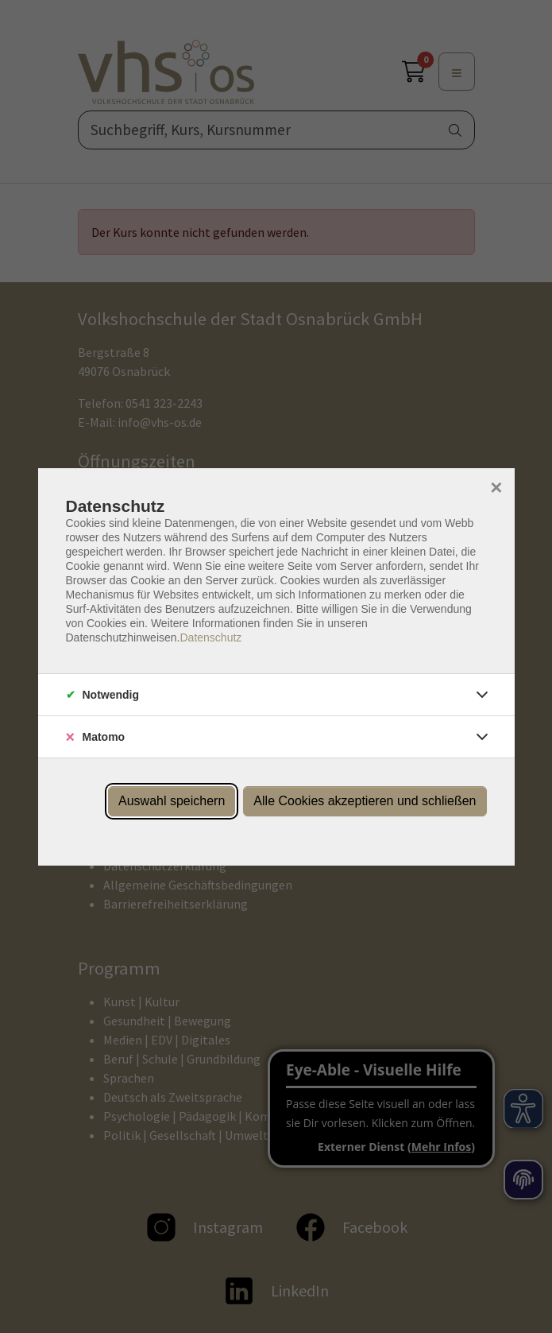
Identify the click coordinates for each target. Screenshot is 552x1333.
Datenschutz (210, 637)
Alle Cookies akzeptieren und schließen (364, 801)
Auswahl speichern (171, 801)
